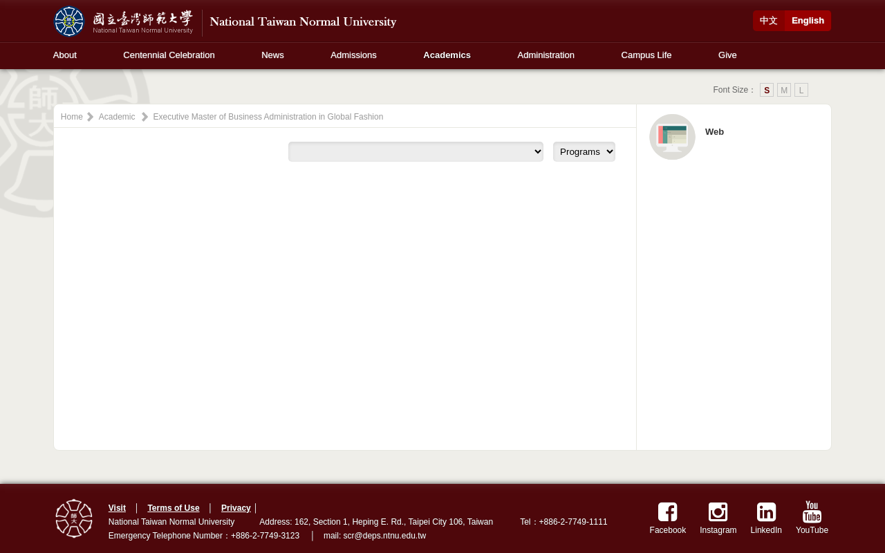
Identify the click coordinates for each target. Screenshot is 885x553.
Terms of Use (173, 508)
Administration (546, 55)
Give (727, 55)
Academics (447, 55)
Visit (117, 508)
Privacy (236, 508)
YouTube (812, 518)
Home (72, 117)
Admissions (353, 55)
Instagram (718, 518)
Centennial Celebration (168, 55)
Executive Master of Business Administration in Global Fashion (268, 117)
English (808, 20)
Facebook (668, 518)
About (65, 55)
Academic (117, 117)
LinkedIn (766, 518)
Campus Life (647, 55)
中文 (769, 20)
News (272, 55)
